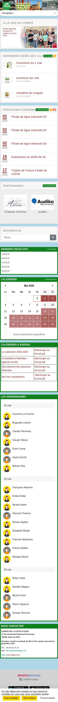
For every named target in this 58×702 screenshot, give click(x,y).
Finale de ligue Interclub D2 (28, 116)
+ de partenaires (49, 186)
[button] (3, 37)
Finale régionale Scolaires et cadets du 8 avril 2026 (9, 32)
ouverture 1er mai (27, 78)
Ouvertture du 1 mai (29, 62)
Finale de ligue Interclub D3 (28, 130)
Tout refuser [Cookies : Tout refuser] (29, 698)
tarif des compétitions (13, 377)
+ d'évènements (42, 110)
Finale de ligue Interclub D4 (28, 143)
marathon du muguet (29, 92)
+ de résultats (51, 249)
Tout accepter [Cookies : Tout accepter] (11, 698)
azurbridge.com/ (10, 655)
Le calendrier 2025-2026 (15, 352)
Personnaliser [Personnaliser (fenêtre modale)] (47, 698)
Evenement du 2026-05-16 (28, 157)
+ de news (48, 56)
